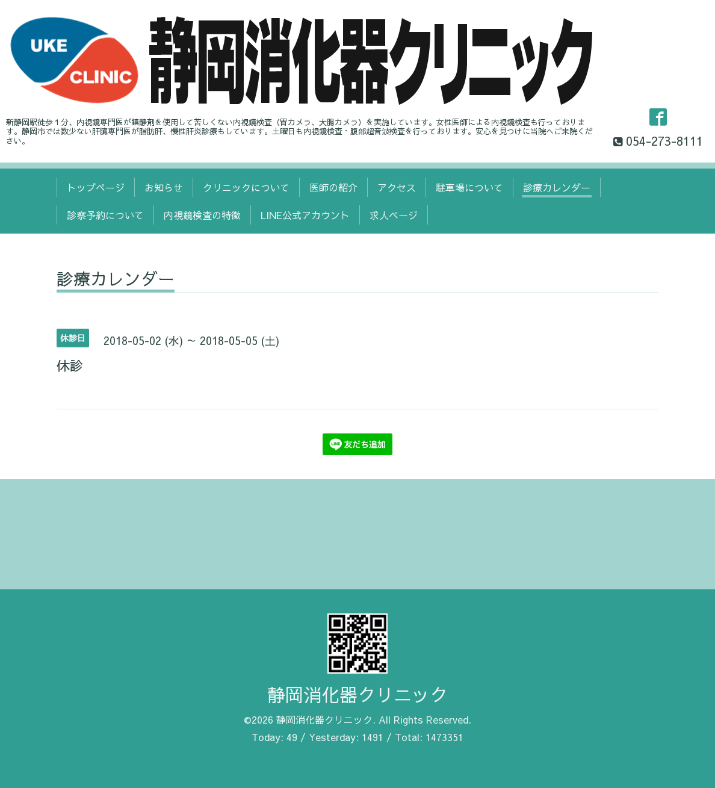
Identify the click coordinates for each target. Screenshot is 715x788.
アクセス (396, 187)
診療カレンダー (556, 187)
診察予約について (105, 215)
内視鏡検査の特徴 (202, 215)
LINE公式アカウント (305, 215)
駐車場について (469, 187)
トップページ (96, 187)
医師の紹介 (333, 187)
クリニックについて (246, 187)
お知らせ (163, 187)
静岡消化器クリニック (357, 694)
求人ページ (394, 215)
